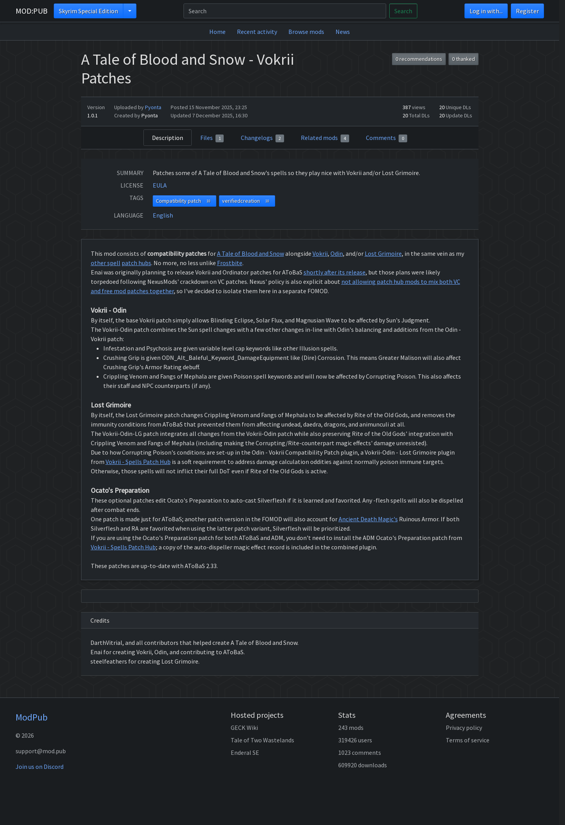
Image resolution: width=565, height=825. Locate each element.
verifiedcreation (247, 201)
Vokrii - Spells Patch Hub (138, 462)
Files (212, 138)
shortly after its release (334, 272)
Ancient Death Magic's (368, 519)
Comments (386, 138)
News (342, 31)
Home (217, 31)
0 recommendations (419, 58)
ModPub (32, 717)
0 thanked (463, 58)
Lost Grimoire (383, 253)
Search (403, 11)
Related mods (325, 138)
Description (167, 138)
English (163, 215)
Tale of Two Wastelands (262, 740)
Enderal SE (245, 752)
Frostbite (229, 263)
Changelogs (262, 138)
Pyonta (153, 107)
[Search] (285, 11)
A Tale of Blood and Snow (250, 253)
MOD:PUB (32, 11)
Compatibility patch (184, 201)
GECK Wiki (244, 727)
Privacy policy (464, 727)
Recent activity (257, 31)
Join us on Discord (40, 766)
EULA (160, 185)
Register (527, 11)
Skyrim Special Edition (88, 11)
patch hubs (136, 263)
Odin (336, 253)
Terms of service (467, 740)
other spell (105, 263)
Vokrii (320, 253)
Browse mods (306, 31)
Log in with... (486, 11)
